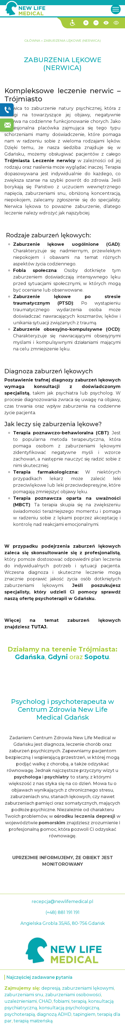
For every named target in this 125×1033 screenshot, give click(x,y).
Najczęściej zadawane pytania (39, 977)
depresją (50, 988)
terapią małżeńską (33, 1020)
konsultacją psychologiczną (69, 1007)
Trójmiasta (96, 649)
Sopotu (96, 657)
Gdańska (30, 657)
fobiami (61, 1001)
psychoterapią (19, 1014)
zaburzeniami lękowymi (88, 988)
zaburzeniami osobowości (73, 994)
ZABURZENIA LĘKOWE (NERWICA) (72, 40)
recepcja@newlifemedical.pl (62, 901)
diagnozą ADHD (54, 1014)
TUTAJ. (39, 626)
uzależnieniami (20, 1001)
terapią (78, 1001)
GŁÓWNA (32, 40)
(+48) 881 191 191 (62, 912)
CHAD (45, 1001)
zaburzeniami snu (23, 994)
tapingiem (84, 1014)
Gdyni (58, 657)
